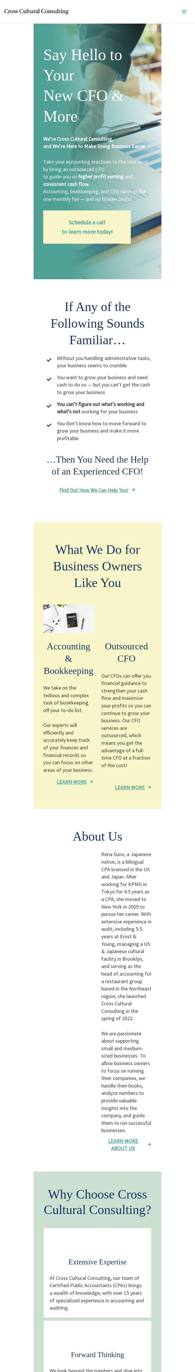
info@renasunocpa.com (46, 1302)
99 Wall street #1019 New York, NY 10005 (60, 1292)
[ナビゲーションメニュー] (184, 11)
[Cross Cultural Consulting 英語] (38, 11)
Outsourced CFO (32, 1342)
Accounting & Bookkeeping (43, 1332)
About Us (25, 1314)
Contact (24, 1281)
